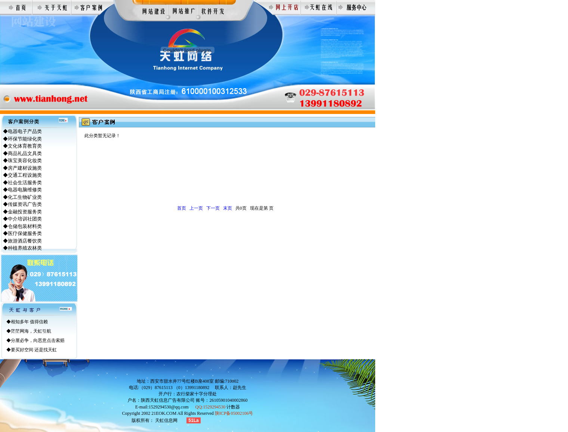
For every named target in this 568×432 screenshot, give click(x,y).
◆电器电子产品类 (22, 131)
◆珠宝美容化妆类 (22, 160)
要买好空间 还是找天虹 (34, 349)
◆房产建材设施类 (22, 168)
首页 (181, 208)
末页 (227, 208)
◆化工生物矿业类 (22, 197)
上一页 (196, 208)
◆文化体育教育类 (22, 146)
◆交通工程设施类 (22, 175)
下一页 (213, 208)
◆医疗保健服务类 (22, 233)
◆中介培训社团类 (22, 219)
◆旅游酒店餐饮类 (22, 241)
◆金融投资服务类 (22, 212)
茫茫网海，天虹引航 (31, 331)
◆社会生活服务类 (22, 182)
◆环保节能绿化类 (22, 139)
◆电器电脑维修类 (22, 189)
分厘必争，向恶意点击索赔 (38, 340)
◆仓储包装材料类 (22, 226)
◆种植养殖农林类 (22, 248)
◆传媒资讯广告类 (22, 204)
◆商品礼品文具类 (22, 153)
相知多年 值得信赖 (29, 321)
